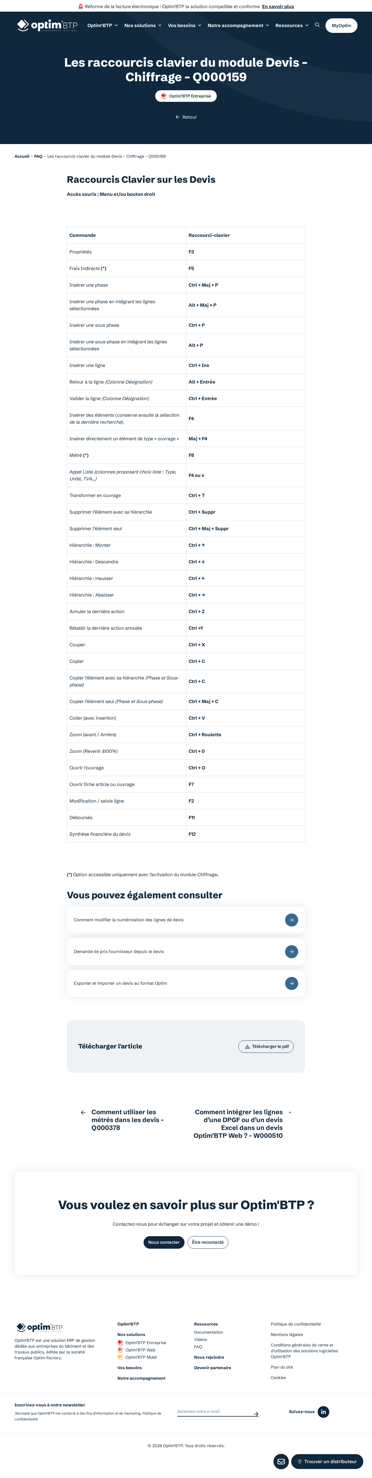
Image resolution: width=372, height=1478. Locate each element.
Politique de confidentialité (296, 1339)
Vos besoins (129, 1382)
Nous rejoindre (209, 1372)
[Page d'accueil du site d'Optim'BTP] (47, 28)
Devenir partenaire (212, 1382)
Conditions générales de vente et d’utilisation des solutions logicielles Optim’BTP (304, 1366)
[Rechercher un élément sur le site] (317, 28)
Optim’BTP (128, 1339)
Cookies (278, 1392)
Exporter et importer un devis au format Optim (185, 991)
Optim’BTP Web (136, 1365)
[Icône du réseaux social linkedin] (323, 1427)
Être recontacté (211, 1256)
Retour (186, 117)
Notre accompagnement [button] (244, 28)
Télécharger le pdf (263, 1058)
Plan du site (282, 1382)
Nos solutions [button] (156, 28)
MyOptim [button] (341, 28)
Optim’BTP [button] (119, 28)
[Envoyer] (256, 1426)
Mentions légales (287, 1349)
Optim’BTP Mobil (137, 1372)
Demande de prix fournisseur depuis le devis (185, 956)
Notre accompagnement (141, 1393)
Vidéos (200, 1354)
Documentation (208, 1347)
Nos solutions (131, 1349)
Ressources (293, 28)
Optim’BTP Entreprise (186, 96)
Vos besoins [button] (194, 28)
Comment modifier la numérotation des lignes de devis (185, 921)
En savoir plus (278, 6)
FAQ (198, 1362)
